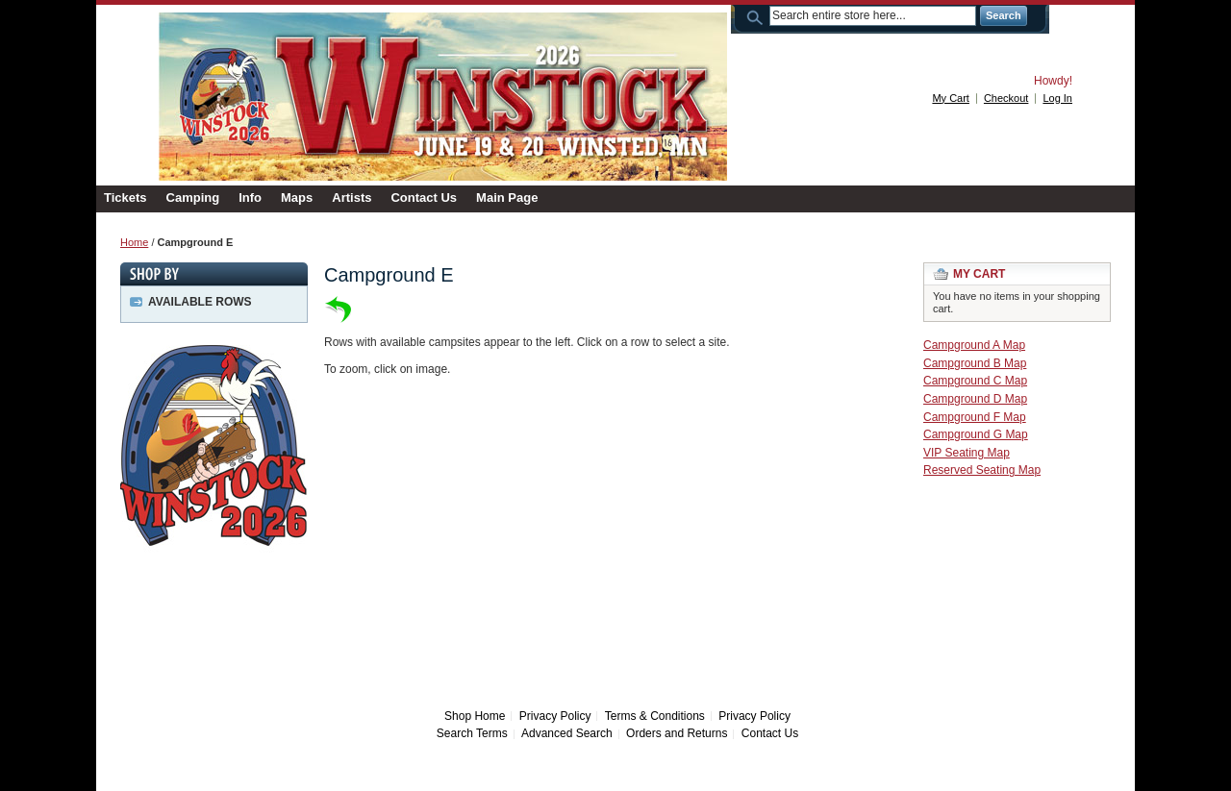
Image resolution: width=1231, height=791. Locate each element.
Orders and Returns (676, 733)
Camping (193, 197)
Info (250, 197)
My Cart (950, 98)
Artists (351, 197)
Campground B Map (974, 363)
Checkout (1006, 98)
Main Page (507, 197)
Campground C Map (975, 380)
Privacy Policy (555, 716)
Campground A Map (974, 345)
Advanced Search (567, 733)
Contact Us (423, 197)
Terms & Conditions (655, 716)
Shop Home (474, 716)
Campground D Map (975, 399)
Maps (297, 197)
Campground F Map (974, 417)
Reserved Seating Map (982, 470)
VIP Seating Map (966, 452)
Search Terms (472, 733)
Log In (1057, 98)
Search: (757, 16)
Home (134, 242)
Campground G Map (975, 434)
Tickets (125, 197)
